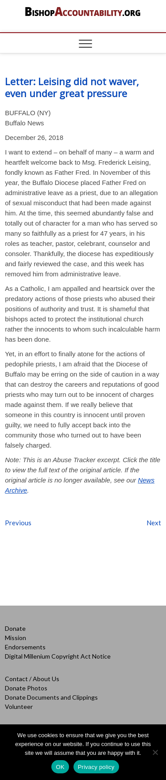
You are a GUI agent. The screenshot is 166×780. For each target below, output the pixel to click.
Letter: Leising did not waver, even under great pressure (72, 87)
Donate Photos (26, 688)
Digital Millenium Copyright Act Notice (58, 656)
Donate (15, 628)
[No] (155, 752)
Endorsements (25, 647)
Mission (15, 637)
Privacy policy (96, 767)
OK (60, 767)
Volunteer (19, 706)
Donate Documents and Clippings (51, 697)
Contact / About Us (32, 678)
